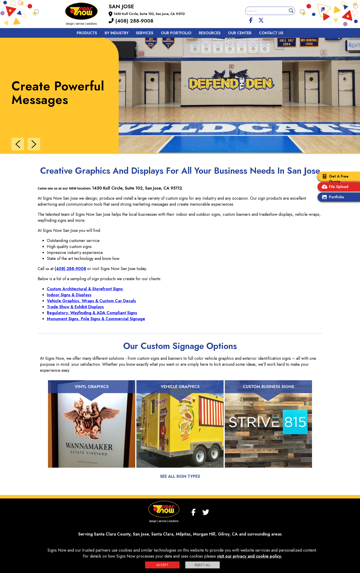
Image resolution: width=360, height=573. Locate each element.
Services (144, 33)
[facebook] (251, 19)
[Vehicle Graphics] (180, 430)
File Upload (334, 187)
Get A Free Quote (334, 179)
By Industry (117, 33)
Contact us (271, 33)
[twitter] (261, 19)
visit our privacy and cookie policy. (249, 556)
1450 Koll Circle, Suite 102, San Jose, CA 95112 (149, 14)
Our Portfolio (176, 33)
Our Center (239, 33)
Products (87, 33)
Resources (210, 33)
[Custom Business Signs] (268, 430)
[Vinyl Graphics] (91, 430)
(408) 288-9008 (131, 20)
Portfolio (332, 197)
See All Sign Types (180, 476)
